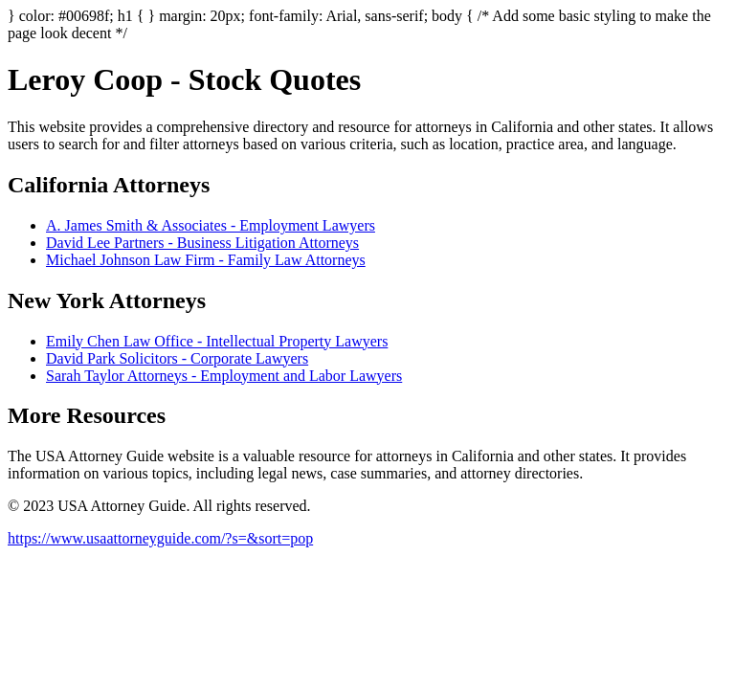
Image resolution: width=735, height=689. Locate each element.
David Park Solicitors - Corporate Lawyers (177, 358)
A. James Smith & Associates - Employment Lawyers (210, 225)
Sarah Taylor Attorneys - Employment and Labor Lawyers (224, 375)
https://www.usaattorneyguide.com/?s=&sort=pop (160, 538)
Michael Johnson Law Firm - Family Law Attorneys (206, 260)
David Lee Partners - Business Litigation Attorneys (202, 242)
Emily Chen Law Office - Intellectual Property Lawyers (217, 341)
